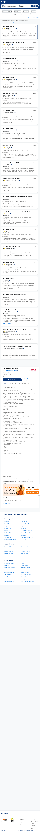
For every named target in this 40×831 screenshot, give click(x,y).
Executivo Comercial (25, 551)
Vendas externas (8, 579)
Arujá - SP (23, 526)
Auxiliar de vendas (25, 572)
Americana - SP (24, 535)
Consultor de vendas (9, 577)
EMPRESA (11, 383)
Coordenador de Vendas (10, 549)
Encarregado (7, 565)
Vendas (22, 563)
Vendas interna (24, 565)
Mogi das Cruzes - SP (25, 532)
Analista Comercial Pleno (10, 556)
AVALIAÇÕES (17, 383)
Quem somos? (23, 816)
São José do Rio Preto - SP (27, 537)
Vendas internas (8, 574)
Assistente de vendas (9, 572)
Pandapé (32, 823)
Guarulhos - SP (7, 528)
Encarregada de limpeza (26, 579)
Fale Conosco (22, 827)
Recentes (8, 22)
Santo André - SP (8, 537)
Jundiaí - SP (7, 523)
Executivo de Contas (25, 549)
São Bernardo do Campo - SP (11, 539)
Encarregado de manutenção (27, 581)
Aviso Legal (33, 825)
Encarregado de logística (26, 574)
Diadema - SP (7, 532)
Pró (9, 147)
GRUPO (6, 280)
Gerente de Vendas (8, 553)
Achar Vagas (13, 1)
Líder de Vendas (24, 553)
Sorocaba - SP (7, 535)
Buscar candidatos (34, 821)
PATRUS (11, 28)
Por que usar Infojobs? (22, 818)
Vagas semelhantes (7, 72)
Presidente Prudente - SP (26, 530)
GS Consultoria (8, 112)
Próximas (13, 22)
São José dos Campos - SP (10, 526)
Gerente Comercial (8, 551)
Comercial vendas (25, 577)
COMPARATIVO (25, 383)
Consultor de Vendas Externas (28, 556)
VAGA (5, 383)
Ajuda (32, 816)
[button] (35, 6)
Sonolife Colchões (10, 60)
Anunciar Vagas (34, 819)
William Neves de (8, 95)
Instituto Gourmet (9, 130)
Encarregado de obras (9, 567)
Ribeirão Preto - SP (25, 523)
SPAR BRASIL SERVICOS (13, 180)
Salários (32, 1)
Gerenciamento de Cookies (24, 825)
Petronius (7, 164)
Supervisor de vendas (26, 570)
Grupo (9, 44)
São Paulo (6, 521)
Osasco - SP (7, 530)
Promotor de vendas (9, 563)
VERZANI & (11, 198)
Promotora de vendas (9, 570)
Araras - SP (23, 539)
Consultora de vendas (9, 581)
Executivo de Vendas (9, 546)
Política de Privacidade (33, 827)
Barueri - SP (23, 528)
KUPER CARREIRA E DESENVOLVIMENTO (13, 348)
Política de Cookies (24, 822)
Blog (37, 1)
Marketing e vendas (25, 567)
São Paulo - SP (24, 521)
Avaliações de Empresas (23, 1)
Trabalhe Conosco (23, 821)
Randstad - (10, 248)
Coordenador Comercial (26, 546)
